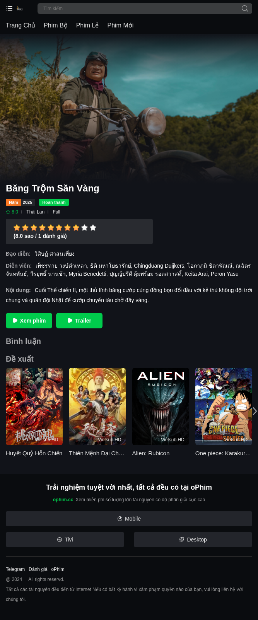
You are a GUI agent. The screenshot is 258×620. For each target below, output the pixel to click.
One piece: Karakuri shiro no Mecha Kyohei (223, 453)
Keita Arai (196, 274)
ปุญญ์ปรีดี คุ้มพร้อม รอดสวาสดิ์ (145, 274)
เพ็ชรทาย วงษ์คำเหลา (61, 266)
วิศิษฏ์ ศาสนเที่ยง (54, 254)
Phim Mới (120, 25)
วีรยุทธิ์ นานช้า (48, 274)
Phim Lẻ (87, 25)
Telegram (15, 569)
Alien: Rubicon (151, 453)
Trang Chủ (20, 25)
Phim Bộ (56, 25)
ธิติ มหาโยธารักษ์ (110, 266)
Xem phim (29, 321)
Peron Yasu (225, 274)
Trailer (79, 321)
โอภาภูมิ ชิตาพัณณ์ (209, 266)
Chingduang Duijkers (159, 266)
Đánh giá (38, 569)
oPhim (57, 569)
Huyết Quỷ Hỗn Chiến (34, 453)
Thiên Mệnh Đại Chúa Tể (97, 453)
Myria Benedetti (87, 274)
